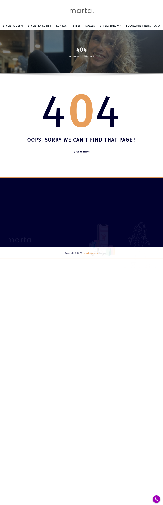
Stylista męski (13, 25)
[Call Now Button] (156, 499)
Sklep (77, 25)
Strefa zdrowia (110, 25)
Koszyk (90, 25)
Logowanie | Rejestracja (143, 25)
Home (76, 57)
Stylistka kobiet (39, 25)
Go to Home (81, 151)
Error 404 (89, 57)
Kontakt (62, 25)
